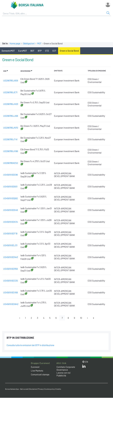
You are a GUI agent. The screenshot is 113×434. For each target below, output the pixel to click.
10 (81, 318)
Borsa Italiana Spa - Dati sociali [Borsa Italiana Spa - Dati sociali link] (16, 389)
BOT (32, 50)
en (86, 361)
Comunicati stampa (40, 374)
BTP (40, 50)
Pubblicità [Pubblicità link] (61, 375)
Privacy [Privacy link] (41, 389)
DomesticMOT (8, 50)
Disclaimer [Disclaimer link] (33, 389)
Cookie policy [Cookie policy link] (49, 389)
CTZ (47, 50)
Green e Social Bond (69, 50)
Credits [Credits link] (58, 389)
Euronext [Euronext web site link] (35, 367)
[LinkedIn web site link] (83, 367)
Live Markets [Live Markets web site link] (37, 370)
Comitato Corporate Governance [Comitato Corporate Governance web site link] (65, 368)
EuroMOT (22, 50)
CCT (54, 50)
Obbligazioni (29, 43)
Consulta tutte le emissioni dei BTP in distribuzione (30, 345)
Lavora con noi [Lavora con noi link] (63, 372)
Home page (15, 43)
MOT (39, 43)
